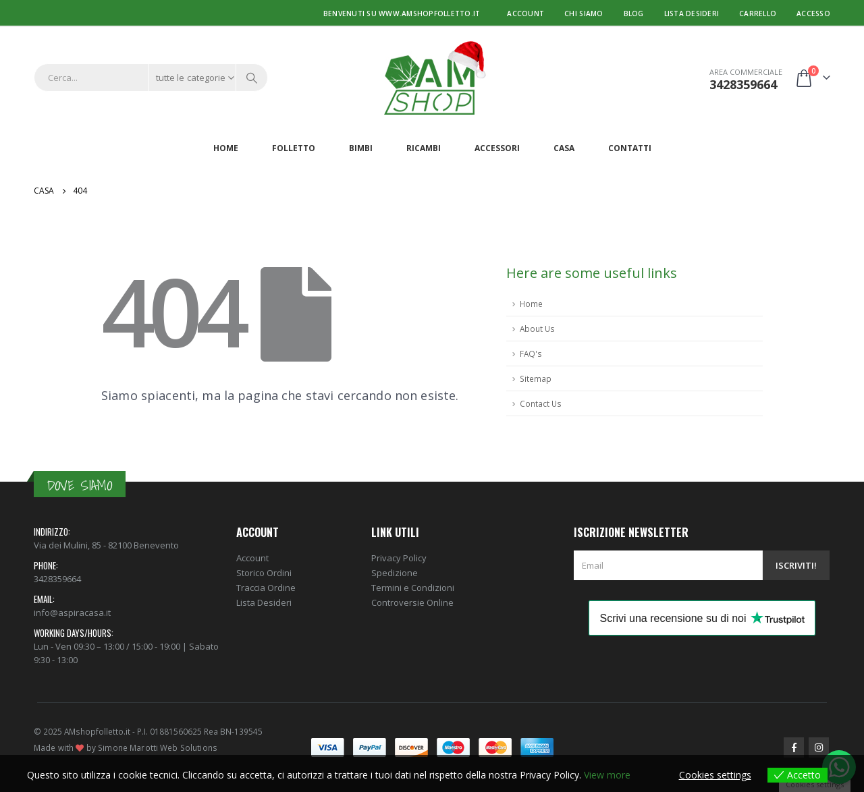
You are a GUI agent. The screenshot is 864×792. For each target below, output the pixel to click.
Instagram (819, 747)
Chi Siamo (583, 13)
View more (607, 774)
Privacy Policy (399, 558)
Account (525, 13)
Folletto (293, 148)
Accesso (813, 13)
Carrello (757, 13)
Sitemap (535, 378)
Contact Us (541, 403)
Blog (634, 13)
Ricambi (423, 148)
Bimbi (361, 148)
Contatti (629, 148)
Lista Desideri (264, 602)
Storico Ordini (264, 573)
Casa (564, 148)
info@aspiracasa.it (72, 612)
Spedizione (394, 573)
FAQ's (531, 353)
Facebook (794, 747)
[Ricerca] (251, 77)
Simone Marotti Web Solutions (157, 747)
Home (225, 148)
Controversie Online (412, 602)
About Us (537, 328)
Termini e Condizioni (412, 588)
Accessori (497, 148)
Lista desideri (692, 13)
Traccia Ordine (266, 588)
